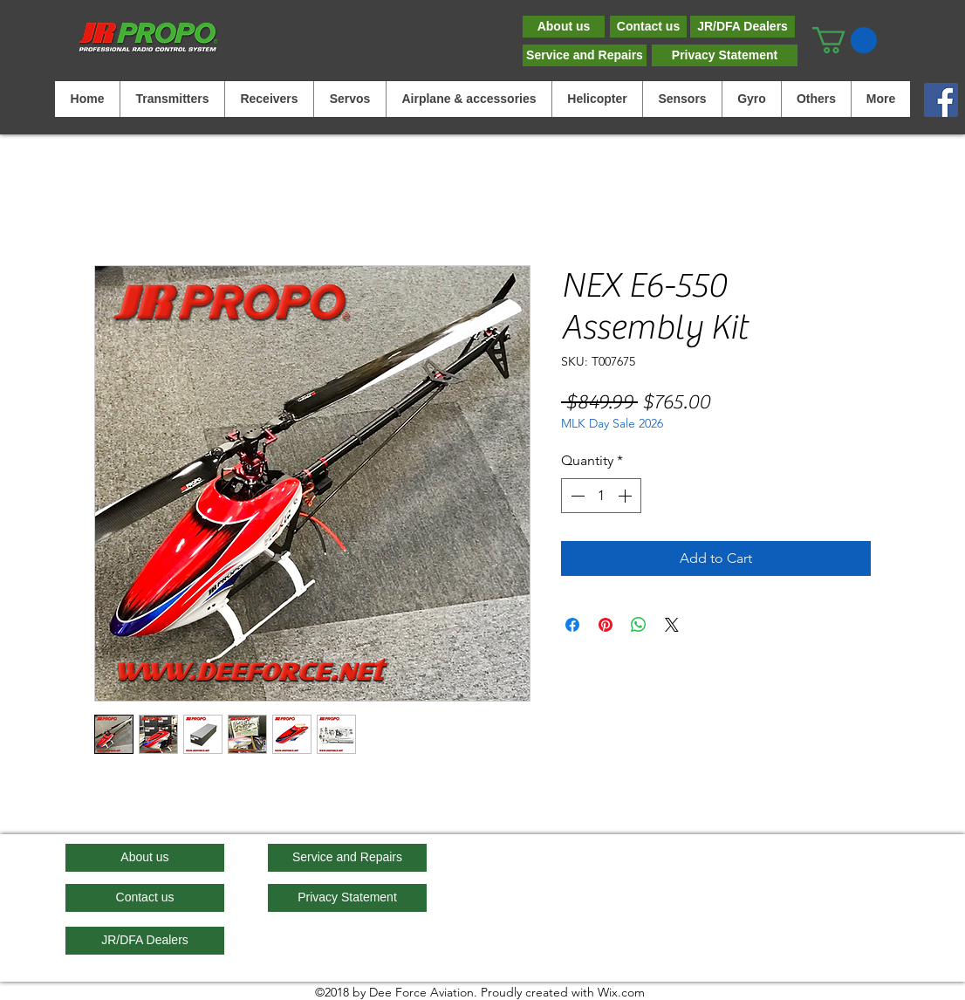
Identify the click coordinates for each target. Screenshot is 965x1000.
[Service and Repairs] (585, 55)
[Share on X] (671, 624)
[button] (844, 40)
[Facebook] (941, 100)
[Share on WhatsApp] (638, 624)
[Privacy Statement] (724, 55)
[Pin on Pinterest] (605, 624)
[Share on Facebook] (572, 624)
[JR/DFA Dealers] (742, 27)
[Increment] (626, 495)
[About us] (564, 27)
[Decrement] (576, 495)
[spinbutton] (601, 495)
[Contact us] (648, 27)
